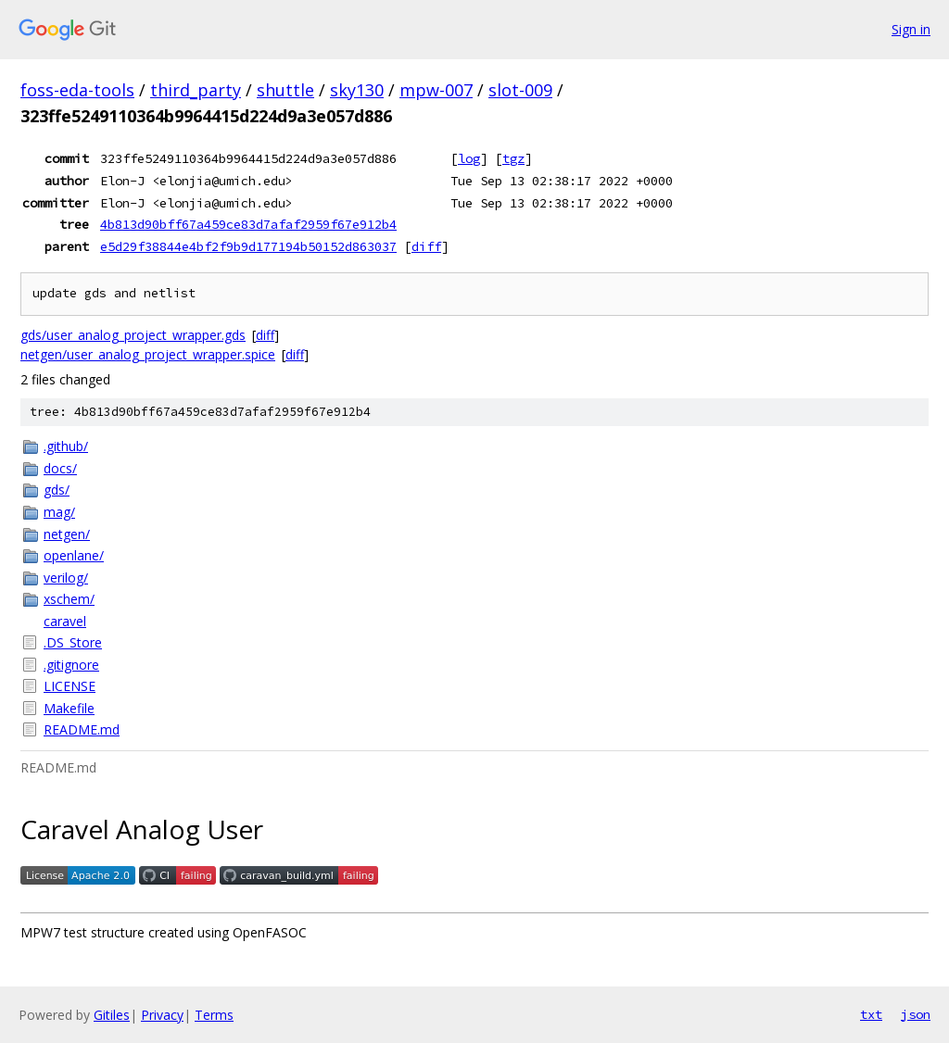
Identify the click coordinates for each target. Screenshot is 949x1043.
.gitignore (71, 664)
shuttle (285, 90)
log (469, 158)
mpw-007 (436, 90)
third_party (195, 90)
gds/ (57, 489)
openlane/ (74, 555)
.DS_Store (73, 642)
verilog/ (66, 577)
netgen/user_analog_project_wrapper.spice (147, 354)
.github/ (66, 446)
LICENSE (69, 686)
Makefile (69, 708)
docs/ (60, 468)
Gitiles (112, 1015)
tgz (513, 158)
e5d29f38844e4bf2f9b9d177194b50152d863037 (248, 246)
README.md (82, 729)
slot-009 (520, 90)
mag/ (59, 512)
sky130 (357, 90)
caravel (65, 621)
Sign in (911, 29)
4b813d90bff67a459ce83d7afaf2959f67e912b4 (248, 224)
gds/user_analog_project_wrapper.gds (133, 335)
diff (426, 246)
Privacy (162, 1015)
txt (871, 1014)
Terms (214, 1015)
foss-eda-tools (77, 90)
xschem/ (69, 599)
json (915, 1014)
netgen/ (67, 534)
